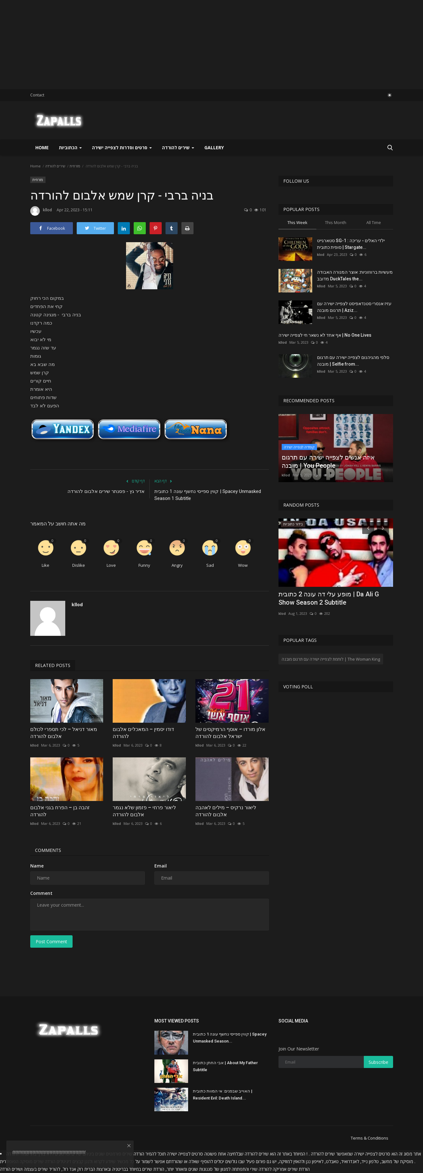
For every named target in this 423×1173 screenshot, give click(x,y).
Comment (41, 893)
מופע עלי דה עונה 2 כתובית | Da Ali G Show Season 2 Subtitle (328, 598)
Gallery (214, 147)
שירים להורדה (55, 166)
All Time (373, 222)
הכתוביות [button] (70, 147)
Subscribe (378, 1062)
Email (160, 866)
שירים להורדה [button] (178, 147)
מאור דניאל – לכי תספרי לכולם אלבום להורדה (63, 732)
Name (37, 866)
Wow (243, 565)
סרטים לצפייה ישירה (372, 1154)
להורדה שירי (260, 1169)
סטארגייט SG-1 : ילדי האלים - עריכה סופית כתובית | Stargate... (351, 244)
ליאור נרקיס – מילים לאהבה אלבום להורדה (225, 811)
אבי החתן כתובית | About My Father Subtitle (225, 1066)
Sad (210, 565)
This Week (297, 222)
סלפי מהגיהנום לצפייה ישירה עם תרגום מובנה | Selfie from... (353, 361)
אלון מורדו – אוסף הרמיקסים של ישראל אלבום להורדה (230, 732)
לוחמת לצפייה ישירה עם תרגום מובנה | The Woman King (331, 659)
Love (111, 565)
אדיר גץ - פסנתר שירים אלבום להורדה (106, 491)
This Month (335, 222)
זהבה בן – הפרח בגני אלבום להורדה (60, 811)
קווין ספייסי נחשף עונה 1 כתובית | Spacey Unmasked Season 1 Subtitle (207, 494)
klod (320, 254)
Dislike (78, 565)
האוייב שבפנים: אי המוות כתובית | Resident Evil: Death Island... (222, 1094)
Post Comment (51, 941)
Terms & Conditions (369, 1138)
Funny (144, 565)
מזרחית (75, 166)
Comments (48, 850)
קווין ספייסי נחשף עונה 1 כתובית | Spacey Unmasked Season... (229, 1037)
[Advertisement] (191, 44)
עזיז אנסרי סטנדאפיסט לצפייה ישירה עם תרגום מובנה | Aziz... (354, 307)
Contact (37, 95)
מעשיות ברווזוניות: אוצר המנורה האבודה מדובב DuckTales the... (355, 275)
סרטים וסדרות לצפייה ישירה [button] (122, 147)
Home (42, 147)
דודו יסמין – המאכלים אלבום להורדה (143, 732)
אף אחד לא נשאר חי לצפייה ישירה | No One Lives (324, 335)
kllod (41, 211)
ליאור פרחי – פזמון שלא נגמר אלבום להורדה (144, 811)
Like (45, 565)
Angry (177, 565)
